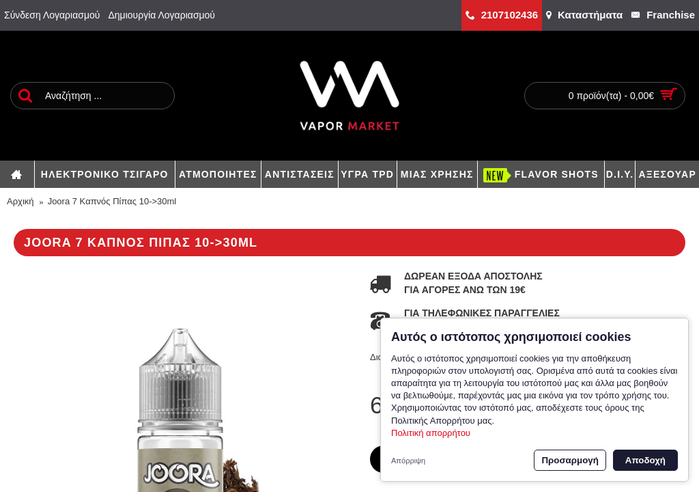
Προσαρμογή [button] (569, 460)
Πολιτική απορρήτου (430, 433)
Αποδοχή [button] (645, 460)
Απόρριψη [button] (408, 460)
